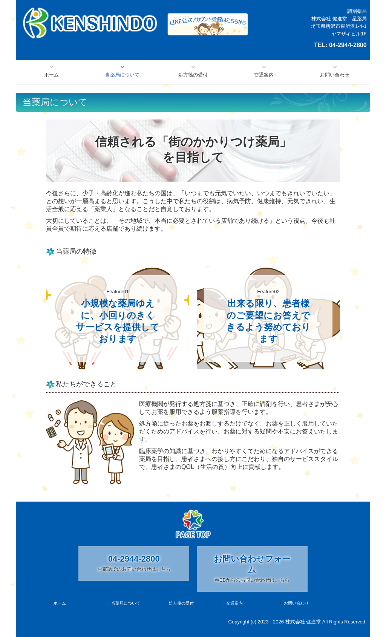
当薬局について (122, 75)
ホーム (51, 75)
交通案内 (264, 75)
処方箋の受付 (193, 75)
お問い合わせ (334, 75)
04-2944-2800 (348, 45)
